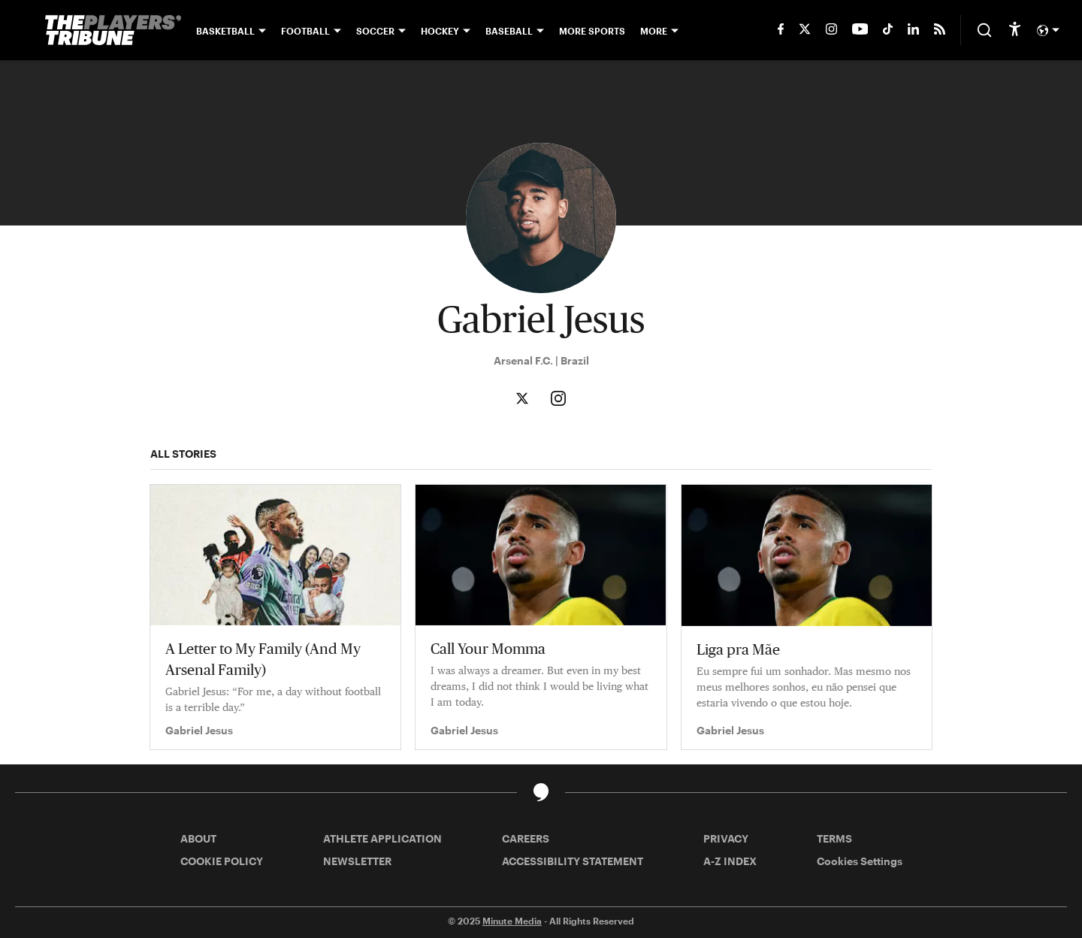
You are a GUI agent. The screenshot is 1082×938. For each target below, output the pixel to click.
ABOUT (198, 838)
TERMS (834, 838)
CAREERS (525, 838)
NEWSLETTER (357, 861)
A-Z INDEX (730, 861)
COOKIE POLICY (221, 861)
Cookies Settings (859, 861)
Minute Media (512, 920)
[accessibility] (1015, 30)
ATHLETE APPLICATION (382, 838)
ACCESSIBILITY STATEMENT (572, 861)
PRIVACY (725, 838)
